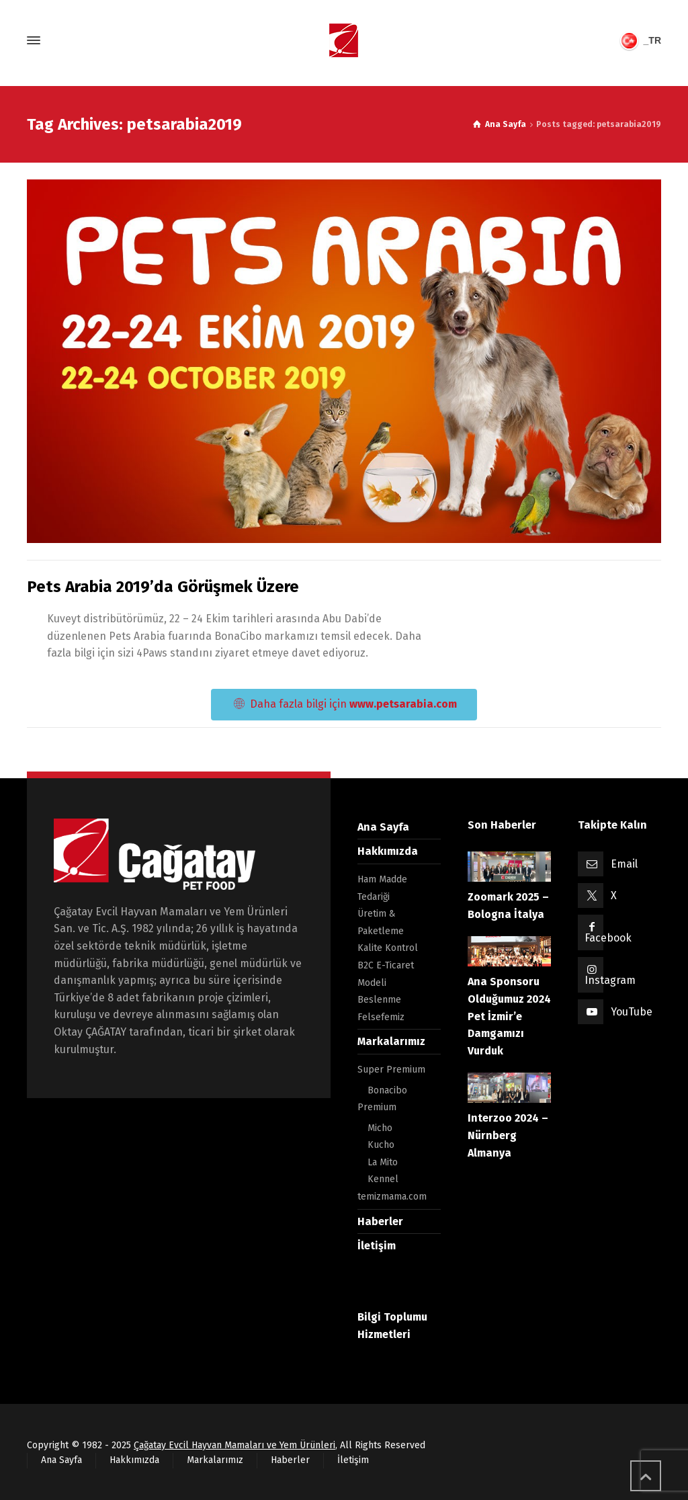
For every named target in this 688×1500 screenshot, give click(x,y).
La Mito (383, 1162)
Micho (380, 1128)
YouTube (631, 1011)
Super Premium (391, 1069)
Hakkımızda (387, 851)
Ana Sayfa (383, 827)
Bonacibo (387, 1090)
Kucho (381, 1145)
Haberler (380, 1221)
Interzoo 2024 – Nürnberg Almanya (508, 1135)
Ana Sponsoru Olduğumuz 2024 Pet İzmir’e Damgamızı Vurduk (509, 1015)
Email (624, 864)
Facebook (608, 937)
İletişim (376, 1245)
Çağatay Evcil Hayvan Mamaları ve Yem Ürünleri (234, 1445)
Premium (376, 1107)
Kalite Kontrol (387, 948)
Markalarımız (391, 1041)
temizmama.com (392, 1196)
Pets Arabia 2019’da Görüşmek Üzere (163, 586)
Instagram (610, 980)
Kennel (383, 1179)
